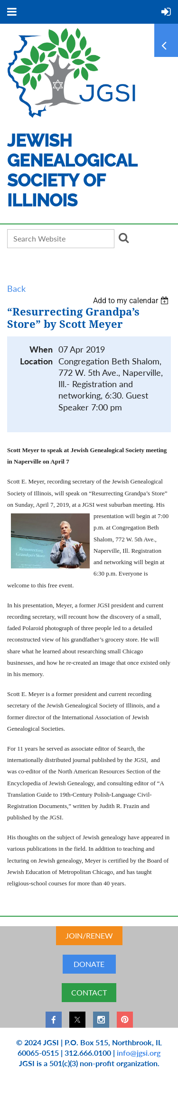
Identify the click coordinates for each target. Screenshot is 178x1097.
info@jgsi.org (138, 1052)
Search (123, 237)
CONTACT (89, 992)
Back (16, 289)
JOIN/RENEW (89, 935)
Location (36, 361)
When (41, 349)
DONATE (89, 963)
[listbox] (132, 301)
